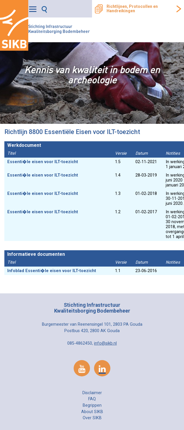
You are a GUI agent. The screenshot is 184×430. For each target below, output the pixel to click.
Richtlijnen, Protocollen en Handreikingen (132, 8)
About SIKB (92, 411)
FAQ (92, 398)
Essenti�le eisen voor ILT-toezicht (42, 161)
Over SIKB (92, 417)
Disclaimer (92, 392)
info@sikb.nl (105, 343)
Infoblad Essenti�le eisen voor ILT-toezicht (51, 270)
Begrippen (92, 405)
